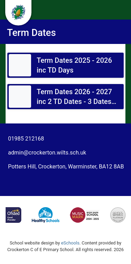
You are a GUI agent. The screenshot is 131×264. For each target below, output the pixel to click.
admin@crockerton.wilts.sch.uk (47, 152)
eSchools (70, 243)
